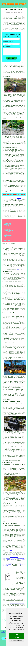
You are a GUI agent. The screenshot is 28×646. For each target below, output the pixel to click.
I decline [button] (17, 637)
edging (15, 250)
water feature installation (17, 603)
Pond (3, 198)
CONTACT (20, 7)
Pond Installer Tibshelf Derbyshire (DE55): (12, 16)
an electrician (22, 555)
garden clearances (19, 562)
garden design (5, 558)
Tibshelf (19, 198)
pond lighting (16, 395)
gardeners (24, 559)
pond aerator (7, 403)
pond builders (17, 211)
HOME (11, 7)
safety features (13, 96)
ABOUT (17, 7)
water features (19, 67)
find (6, 525)
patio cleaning (10, 563)
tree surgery (12, 560)
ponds (7, 18)
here (11, 550)
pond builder (18, 168)
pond (21, 62)
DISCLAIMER (24, 7)
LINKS (14, 7)
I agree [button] (16, 634)
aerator (8, 442)
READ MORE (19, 269)
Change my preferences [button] (16, 640)
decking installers (6, 555)
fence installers (20, 558)
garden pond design (6, 592)
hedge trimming (10, 559)
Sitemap (3, 631)
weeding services (14, 557)
